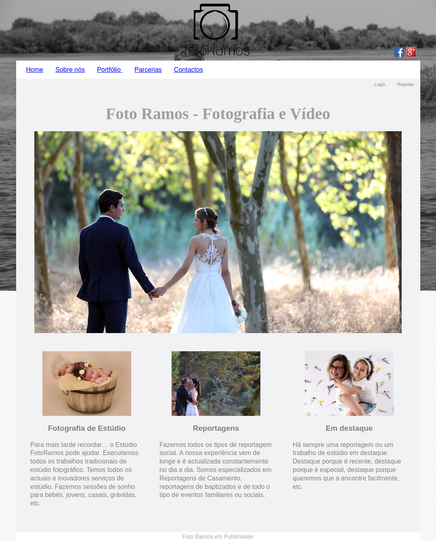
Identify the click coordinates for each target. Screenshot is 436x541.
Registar (406, 84)
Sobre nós (70, 69)
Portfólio (109, 69)
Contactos (188, 69)
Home (35, 69)
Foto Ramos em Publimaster (218, 536)
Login (380, 84)
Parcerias (148, 69)
